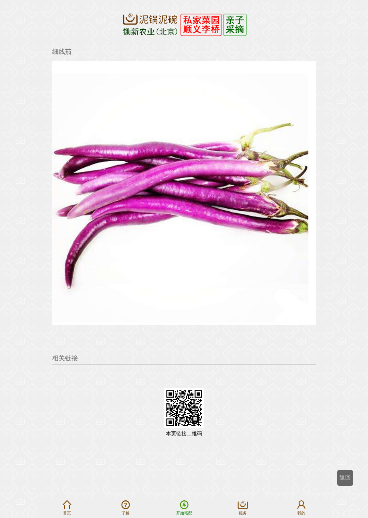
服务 (243, 507)
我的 (301, 507)
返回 (345, 478)
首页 (67, 507)
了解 (126, 507)
